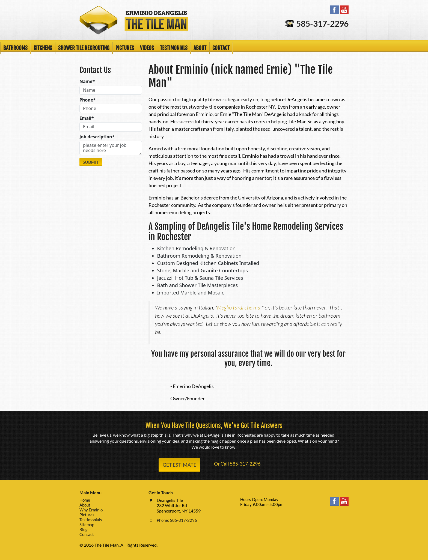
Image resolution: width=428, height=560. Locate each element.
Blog (83, 529)
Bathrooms (15, 48)
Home (84, 500)
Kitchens (43, 48)
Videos (147, 48)
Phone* (87, 100)
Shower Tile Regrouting (83, 48)
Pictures (124, 48)
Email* (86, 118)
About (200, 48)
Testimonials (174, 48)
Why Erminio (91, 509)
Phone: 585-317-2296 (177, 520)
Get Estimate (179, 465)
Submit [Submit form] (91, 162)
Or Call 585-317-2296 (237, 464)
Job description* (96, 136)
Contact (221, 48)
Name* (87, 81)
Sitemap (86, 524)
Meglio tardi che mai (239, 307)
